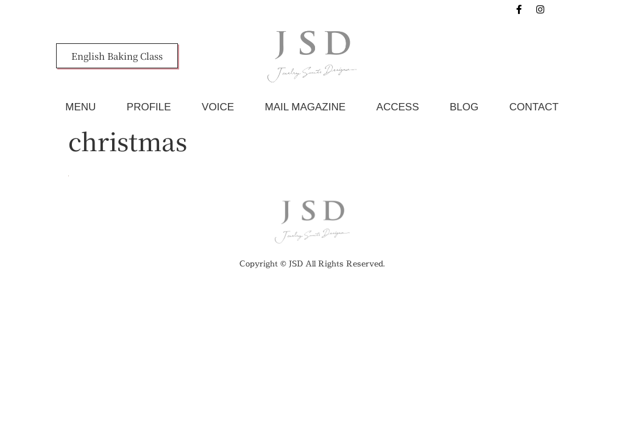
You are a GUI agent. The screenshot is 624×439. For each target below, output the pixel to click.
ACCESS (398, 107)
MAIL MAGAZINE (305, 107)
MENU (80, 107)
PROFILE (149, 107)
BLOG (464, 107)
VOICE (218, 107)
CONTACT (534, 107)
